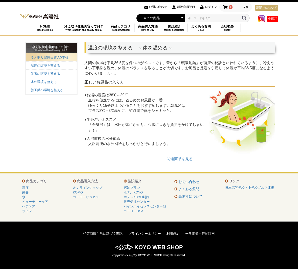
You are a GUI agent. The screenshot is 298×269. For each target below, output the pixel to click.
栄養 (25, 192)
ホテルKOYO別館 (136, 197)
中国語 (272, 19)
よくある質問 (201, 27)
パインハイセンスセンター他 (145, 206)
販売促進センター (137, 201)
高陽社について (266, 7)
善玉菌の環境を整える (47, 90)
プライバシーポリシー (144, 233)
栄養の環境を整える (45, 74)
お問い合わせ (188, 182)
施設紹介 (174, 27)
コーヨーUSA (133, 211)
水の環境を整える (44, 82)
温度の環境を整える (45, 65)
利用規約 (172, 233)
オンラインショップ (87, 188)
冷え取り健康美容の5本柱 (49, 57)
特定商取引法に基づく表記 (102, 233)
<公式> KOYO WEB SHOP (149, 247)
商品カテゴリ (120, 27)
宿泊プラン (132, 188)
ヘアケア (28, 206)
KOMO (78, 192)
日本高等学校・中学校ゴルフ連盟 (249, 188)
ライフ (27, 211)
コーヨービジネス (86, 197)
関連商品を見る (180, 159)
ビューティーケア (35, 201)
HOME (45, 27)
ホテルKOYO (133, 192)
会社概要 (227, 27)
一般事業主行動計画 (200, 233)
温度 (25, 188)
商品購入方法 (148, 27)
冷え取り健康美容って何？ (84, 27)
